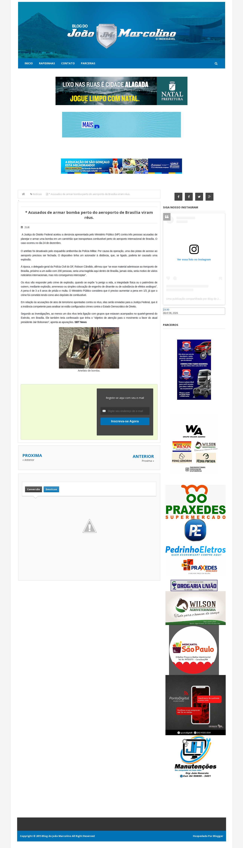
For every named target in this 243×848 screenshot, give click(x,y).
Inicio (29, 63)
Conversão (33, 489)
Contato (68, 63)
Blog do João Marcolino (56, 836)
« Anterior (28, 460)
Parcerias (88, 63)
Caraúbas (168, 316)
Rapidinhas (47, 63)
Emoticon (51, 489)
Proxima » (148, 461)
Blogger (218, 836)
